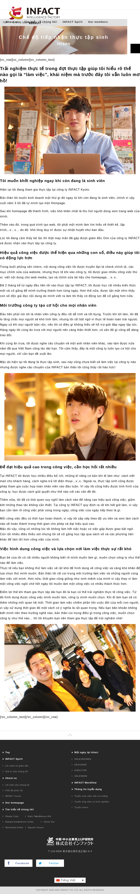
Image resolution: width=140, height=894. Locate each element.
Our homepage (14, 802)
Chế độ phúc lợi (14, 790)
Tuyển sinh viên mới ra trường (91, 796)
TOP (5, 22)
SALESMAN (80, 776)
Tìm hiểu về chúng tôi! (40, 23)
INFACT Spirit (73, 23)
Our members (98, 23)
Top (7, 752)
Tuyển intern (81, 807)
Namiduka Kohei (14, 827)
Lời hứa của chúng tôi (17, 785)
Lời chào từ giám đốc (17, 766)
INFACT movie (13, 796)
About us (12, 23)
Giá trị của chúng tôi (16, 771)
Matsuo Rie (45, 816)
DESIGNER (80, 765)
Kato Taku (33, 816)
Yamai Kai (49, 822)
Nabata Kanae (13, 822)
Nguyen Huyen (36, 827)
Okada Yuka (12, 816)
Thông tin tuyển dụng (88, 789)
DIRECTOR (80, 770)
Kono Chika (27, 822)
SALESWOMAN (82, 759)
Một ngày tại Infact (86, 752)
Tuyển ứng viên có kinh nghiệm (91, 802)
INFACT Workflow (85, 782)
